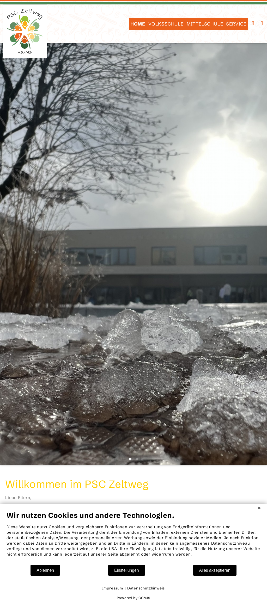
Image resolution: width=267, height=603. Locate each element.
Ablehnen (45, 570)
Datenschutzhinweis (146, 588)
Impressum (112, 588)
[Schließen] (259, 508)
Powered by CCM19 (133, 598)
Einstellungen (126, 570)
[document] (133, 538)
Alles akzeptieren (214, 570)
